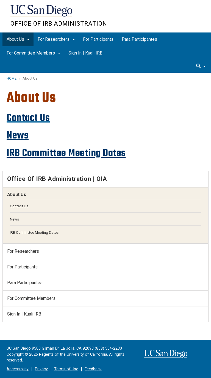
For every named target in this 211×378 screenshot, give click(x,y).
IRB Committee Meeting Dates (66, 152)
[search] (201, 66)
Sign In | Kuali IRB (85, 53)
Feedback (93, 369)
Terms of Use (66, 369)
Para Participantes (139, 39)
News (18, 135)
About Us (18, 39)
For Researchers (56, 39)
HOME (11, 78)
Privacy (41, 369)
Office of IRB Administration (58, 23)
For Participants (98, 39)
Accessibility (18, 369)
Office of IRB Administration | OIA (57, 178)
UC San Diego (41, 13)
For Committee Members (33, 53)
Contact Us (19, 206)
